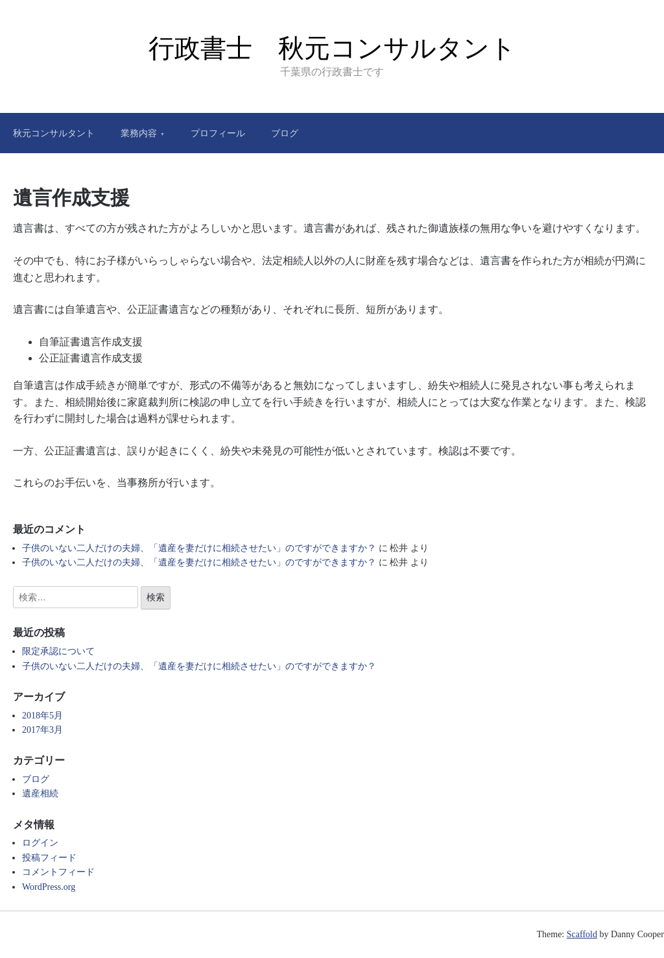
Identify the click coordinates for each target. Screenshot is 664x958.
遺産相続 (40, 793)
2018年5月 (42, 715)
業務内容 (139, 133)
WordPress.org (48, 887)
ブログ (284, 133)
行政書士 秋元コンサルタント (332, 48)
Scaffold (582, 934)
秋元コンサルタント (54, 133)
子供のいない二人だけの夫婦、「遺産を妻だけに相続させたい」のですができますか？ (199, 548)
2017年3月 (42, 730)
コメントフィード (58, 872)
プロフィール (218, 133)
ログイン (40, 843)
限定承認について (58, 651)
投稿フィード (49, 858)
